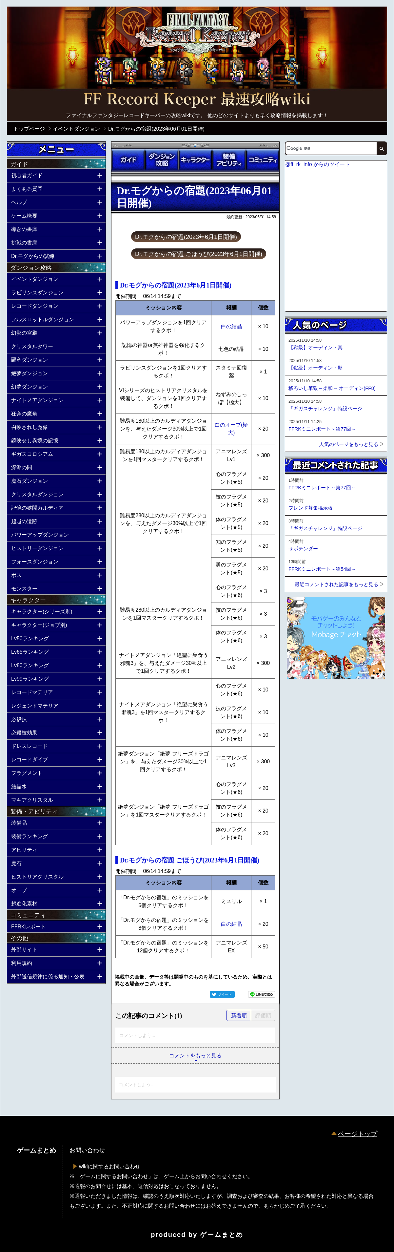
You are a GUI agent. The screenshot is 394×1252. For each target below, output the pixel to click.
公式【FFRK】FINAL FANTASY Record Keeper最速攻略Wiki (197, 100)
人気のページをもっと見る (348, 444)
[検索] (330, 148)
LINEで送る (261, 994)
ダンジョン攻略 (161, 160)
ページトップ (357, 1133)
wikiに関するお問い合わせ (109, 1166)
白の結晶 (231, 326)
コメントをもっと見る (195, 1055)
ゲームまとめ (221, 1234)
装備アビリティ (229, 160)
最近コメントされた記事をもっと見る (336, 584)
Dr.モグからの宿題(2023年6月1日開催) (186, 237)
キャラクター (195, 160)
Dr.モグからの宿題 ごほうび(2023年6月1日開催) (198, 254)
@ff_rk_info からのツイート (317, 164)
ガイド (128, 160)
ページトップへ (301, 696)
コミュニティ (262, 160)
